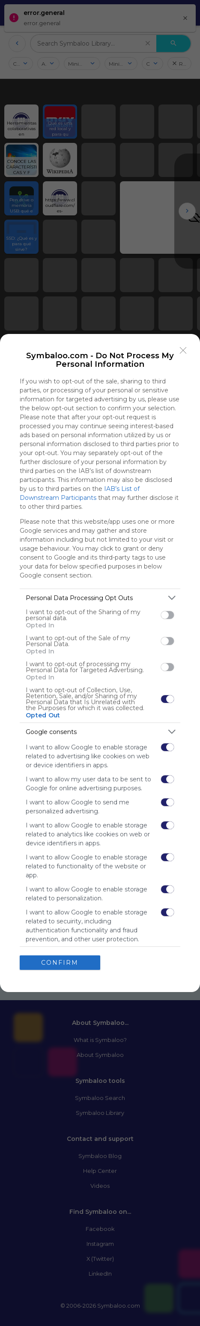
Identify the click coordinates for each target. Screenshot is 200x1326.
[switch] (167, 615)
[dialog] (100, 663)
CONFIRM (59, 962)
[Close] (183, 350)
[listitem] (100, 597)
